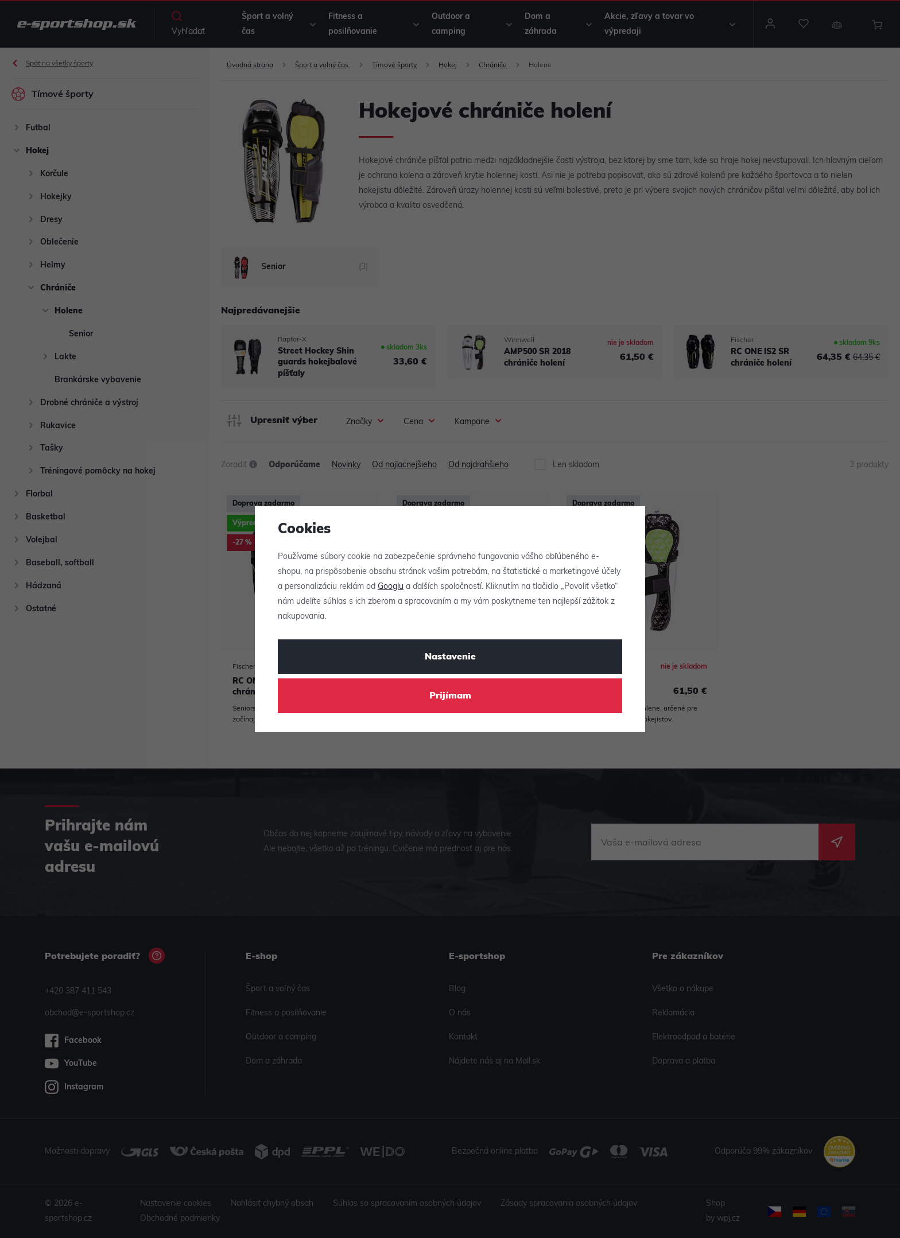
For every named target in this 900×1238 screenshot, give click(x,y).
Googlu (391, 587)
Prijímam (450, 696)
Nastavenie (450, 657)
